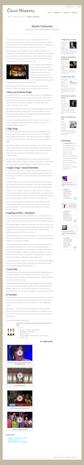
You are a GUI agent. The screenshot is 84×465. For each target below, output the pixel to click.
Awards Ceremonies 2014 (17, 438)
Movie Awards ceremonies (17, 442)
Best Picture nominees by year (68, 97)
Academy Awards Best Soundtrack (68, 58)
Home (9, 17)
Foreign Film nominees (68, 39)
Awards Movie (13, 440)
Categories (57, 12)
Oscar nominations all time (68, 118)
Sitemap (74, 12)
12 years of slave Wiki (68, 76)
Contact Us (66, 12)
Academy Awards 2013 (19, 17)
